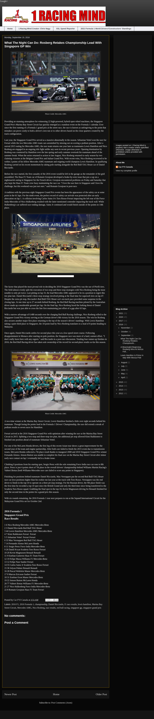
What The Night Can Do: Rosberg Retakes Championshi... (131, 341)
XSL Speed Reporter (65, 29)
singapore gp (76, 608)
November (125, 328)
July (123, 366)
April (123, 377)
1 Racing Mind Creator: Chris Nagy (34, 29)
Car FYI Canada (21, 600)
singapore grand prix (92, 608)
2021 (121, 313)
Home (10, 29)
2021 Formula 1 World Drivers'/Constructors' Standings (106, 29)
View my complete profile (126, 171)
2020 (121, 317)
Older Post (101, 694)
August (124, 362)
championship (41, 604)
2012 (121, 393)
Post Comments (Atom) (61, 703)
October (124, 332)
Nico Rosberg (38, 608)
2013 (121, 390)
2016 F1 (15, 604)
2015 (121, 382)
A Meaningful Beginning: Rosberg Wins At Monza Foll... (132, 349)
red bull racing (63, 608)
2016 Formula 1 (27, 604)
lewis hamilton (84, 604)
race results (51, 608)
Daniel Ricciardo (55, 604)
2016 (121, 324)
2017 (121, 321)
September (126, 335)
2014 (121, 386)
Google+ (4, 1)
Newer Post (10, 694)
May (123, 374)
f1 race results (70, 604)
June (123, 370)
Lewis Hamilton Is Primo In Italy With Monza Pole (132, 356)
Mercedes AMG (24, 608)
